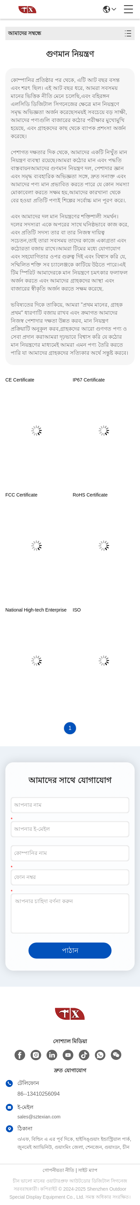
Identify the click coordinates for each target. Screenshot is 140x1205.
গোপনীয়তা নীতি (58, 1170)
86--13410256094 (38, 1094)
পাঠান (70, 950)
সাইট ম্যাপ (87, 1170)
